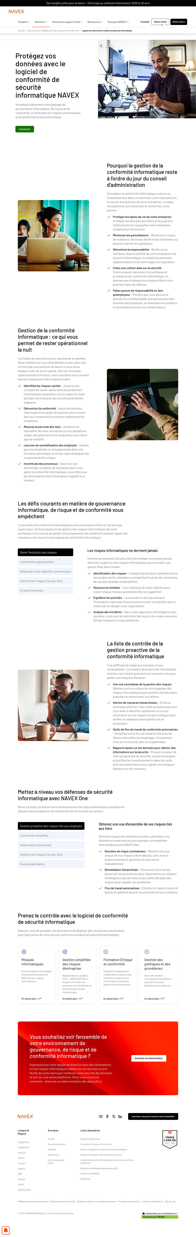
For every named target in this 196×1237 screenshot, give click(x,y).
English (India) (24, 1190)
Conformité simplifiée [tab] (34, 835)
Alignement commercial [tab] (35, 845)
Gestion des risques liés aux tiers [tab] (41, 581)
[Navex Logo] (17, 17)
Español (21, 1169)
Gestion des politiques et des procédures (157, 964)
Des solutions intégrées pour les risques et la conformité (53, 36)
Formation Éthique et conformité (117, 962)
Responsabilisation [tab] (32, 864)
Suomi (21, 1185)
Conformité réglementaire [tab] (37, 562)
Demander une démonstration (149, 1059)
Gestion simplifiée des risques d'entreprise (77, 964)
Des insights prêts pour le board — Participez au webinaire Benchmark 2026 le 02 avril (98, 3)
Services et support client (66, 27)
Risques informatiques (32, 962)
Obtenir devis (160, 27)
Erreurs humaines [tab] (31, 590)
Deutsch (21, 1153)
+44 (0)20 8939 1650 (157, 9)
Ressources (94, 27)
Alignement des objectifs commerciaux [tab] (45, 571)
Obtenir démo (178, 27)
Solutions (40, 27)
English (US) (23, 1142)
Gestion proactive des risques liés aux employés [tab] (51, 826)
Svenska (21, 1179)
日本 (20, 1174)
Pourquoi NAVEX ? (117, 27)
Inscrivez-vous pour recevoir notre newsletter (153, 1117)
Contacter (145, 27)
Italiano (21, 1158)
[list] (179, 9)
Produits (23, 27)
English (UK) (23, 1148)
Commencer (24, 129)
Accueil (21, 36)
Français (22, 1164)
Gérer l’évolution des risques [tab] (38, 552)
